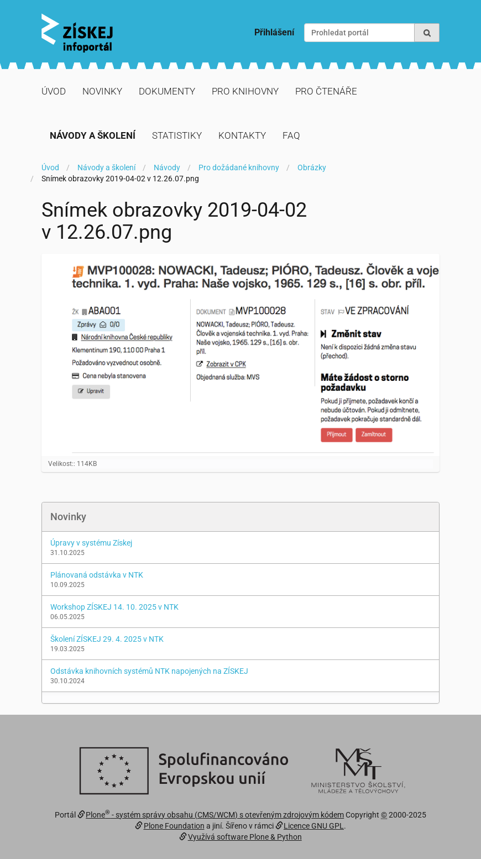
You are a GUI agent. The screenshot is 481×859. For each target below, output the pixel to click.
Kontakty (242, 135)
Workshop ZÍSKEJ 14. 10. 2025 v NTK (114, 607)
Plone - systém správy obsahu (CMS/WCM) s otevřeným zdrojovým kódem (215, 814)
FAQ (291, 135)
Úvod (53, 91)
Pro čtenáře (326, 91)
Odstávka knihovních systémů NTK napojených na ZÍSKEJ (149, 671)
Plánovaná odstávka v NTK (96, 574)
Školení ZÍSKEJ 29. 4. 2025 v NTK (107, 639)
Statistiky (177, 135)
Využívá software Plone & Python (245, 836)
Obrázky (311, 167)
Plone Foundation (174, 825)
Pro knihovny (245, 91)
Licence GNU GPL (314, 825)
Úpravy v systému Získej (91, 542)
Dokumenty (167, 91)
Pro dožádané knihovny (238, 167)
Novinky (102, 91)
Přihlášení (274, 32)
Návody (167, 167)
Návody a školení (92, 135)
